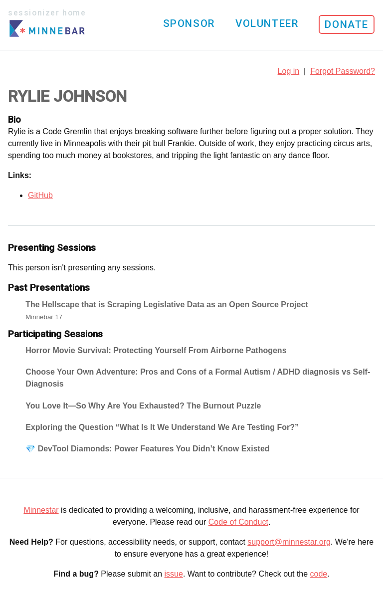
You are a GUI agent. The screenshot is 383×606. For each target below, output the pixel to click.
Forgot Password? (342, 71)
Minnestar (40, 510)
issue (174, 574)
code (319, 574)
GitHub (40, 195)
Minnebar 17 (43, 317)
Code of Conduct (238, 522)
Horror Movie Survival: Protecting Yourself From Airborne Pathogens (155, 350)
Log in (289, 71)
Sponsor (189, 23)
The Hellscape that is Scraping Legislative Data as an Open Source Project (166, 304)
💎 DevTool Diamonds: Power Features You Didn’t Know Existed (147, 448)
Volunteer (266, 23)
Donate (347, 24)
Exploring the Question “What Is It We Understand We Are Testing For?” (162, 427)
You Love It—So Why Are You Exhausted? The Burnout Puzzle (143, 406)
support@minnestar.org (289, 542)
